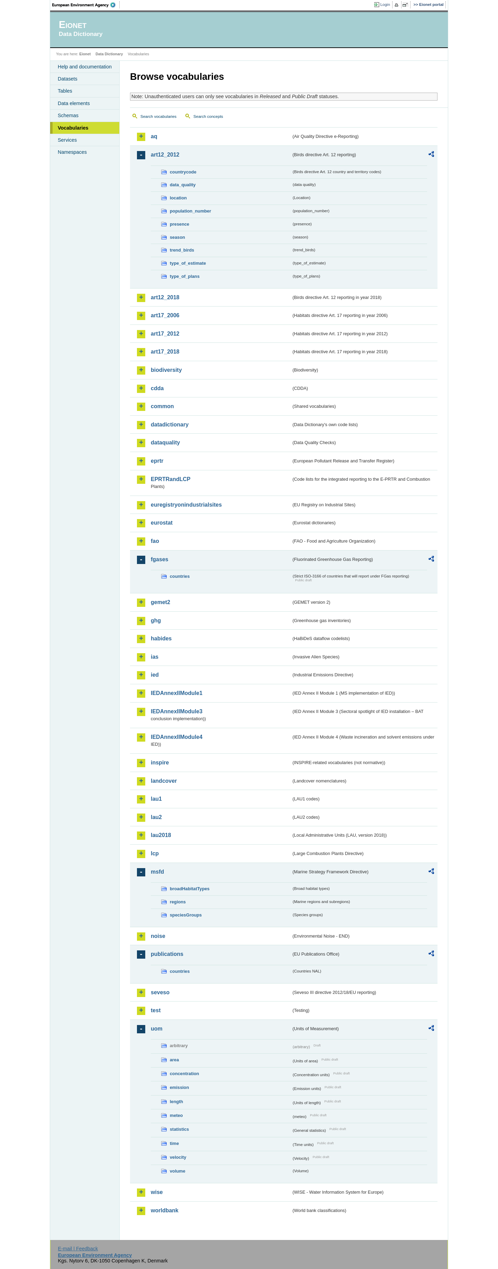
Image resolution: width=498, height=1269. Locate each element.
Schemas (68, 115)
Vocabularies (73, 128)
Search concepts (208, 116)
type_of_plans (185, 276)
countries (180, 576)
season (177, 237)
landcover (164, 781)
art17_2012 (165, 334)
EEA (86, 4)
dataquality (165, 442)
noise (158, 936)
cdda (157, 388)
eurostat (162, 523)
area (174, 1059)
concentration (184, 1073)
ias (154, 657)
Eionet (85, 54)
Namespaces (72, 152)
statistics (179, 1129)
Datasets (67, 79)
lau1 (156, 799)
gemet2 (160, 602)
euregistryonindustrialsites (186, 505)
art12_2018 (165, 297)
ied (155, 675)
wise (157, 1192)
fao (155, 541)
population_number (190, 211)
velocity (178, 1157)
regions (178, 901)
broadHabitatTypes (190, 888)
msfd (157, 872)
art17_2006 (165, 315)
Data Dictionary (109, 54)
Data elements (74, 103)
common (162, 406)
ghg (156, 620)
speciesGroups (186, 915)
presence (179, 224)
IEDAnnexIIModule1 (176, 693)
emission (179, 1087)
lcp (155, 853)
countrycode (183, 172)
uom (157, 1029)
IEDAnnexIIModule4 (176, 737)
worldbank (164, 1210)
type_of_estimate (188, 263)
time (174, 1143)
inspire (160, 762)
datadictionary (169, 424)
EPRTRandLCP (171, 479)
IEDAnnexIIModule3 (176, 711)
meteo (176, 1115)
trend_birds (182, 250)
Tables (65, 91)
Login (385, 4)
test (155, 1010)
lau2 (156, 817)
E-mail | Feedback (78, 1248)
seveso (160, 992)
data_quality (183, 184)
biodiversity (166, 370)
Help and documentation (85, 66)
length (176, 1101)
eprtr (157, 461)
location (178, 197)
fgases (159, 559)
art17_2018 (165, 352)
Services (67, 140)
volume (177, 1171)
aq (154, 136)
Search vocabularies (158, 116)
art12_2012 (165, 155)
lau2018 (161, 835)
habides (161, 638)
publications (167, 954)
